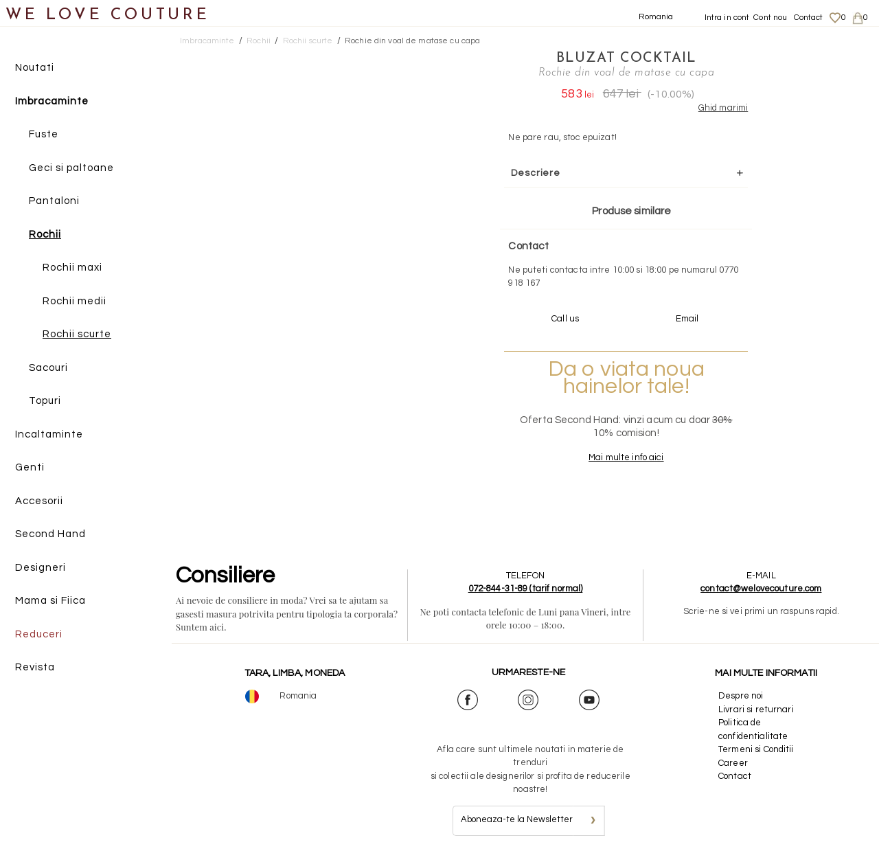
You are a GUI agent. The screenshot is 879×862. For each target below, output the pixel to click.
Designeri (40, 568)
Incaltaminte (49, 434)
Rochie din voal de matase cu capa (412, 40)
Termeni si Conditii (755, 749)
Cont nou (770, 17)
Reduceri (38, 634)
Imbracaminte (52, 101)
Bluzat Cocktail (626, 58)
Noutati (34, 68)
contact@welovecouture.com (760, 588)
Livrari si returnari (756, 709)
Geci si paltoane (71, 168)
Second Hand (50, 534)
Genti (30, 467)
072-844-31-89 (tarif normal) (525, 588)
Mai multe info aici (626, 457)
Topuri (45, 401)
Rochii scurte (77, 334)
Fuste (43, 134)
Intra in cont (727, 17)
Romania (656, 16)
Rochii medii (74, 301)
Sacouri (48, 368)
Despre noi (740, 696)
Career (733, 763)
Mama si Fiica (50, 601)
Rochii (45, 234)
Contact (808, 17)
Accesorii (39, 501)
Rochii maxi (72, 267)
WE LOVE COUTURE (107, 15)
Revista (35, 667)
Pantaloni (54, 201)
